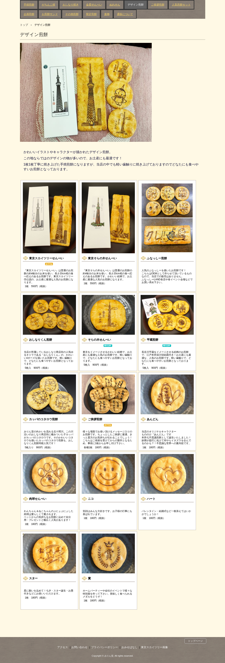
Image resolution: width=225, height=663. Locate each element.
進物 (107, 14)
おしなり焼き (71, 4)
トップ (24, 24)
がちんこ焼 (48, 4)
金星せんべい (94, 4)
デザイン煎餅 (136, 4)
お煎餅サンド (50, 14)
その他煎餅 (72, 14)
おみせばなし (129, 647)
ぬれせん (115, 4)
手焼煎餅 (29, 4)
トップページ (195, 641)
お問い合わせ (79, 647)
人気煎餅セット (181, 4)
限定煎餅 (91, 14)
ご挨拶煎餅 (157, 4)
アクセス (62, 647)
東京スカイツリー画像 (154, 647)
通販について (125, 14)
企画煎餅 (29, 14)
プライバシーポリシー (104, 647)
